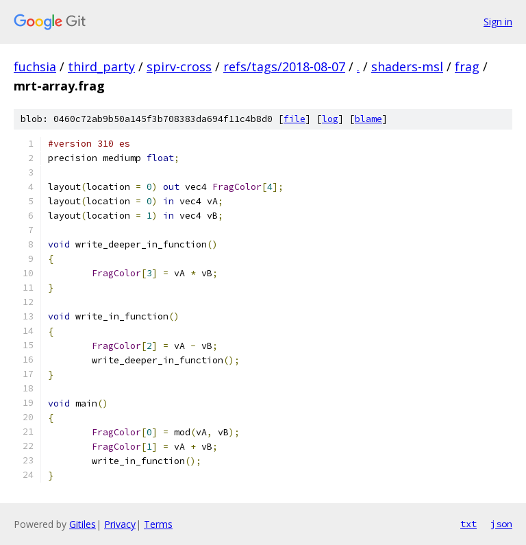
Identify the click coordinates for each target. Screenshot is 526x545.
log (330, 119)
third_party (101, 66)
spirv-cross (179, 66)
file (294, 119)
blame (368, 119)
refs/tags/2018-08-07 (284, 66)
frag (467, 66)
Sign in (498, 21)
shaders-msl (407, 66)
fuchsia (35, 66)
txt (468, 524)
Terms (158, 524)
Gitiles (82, 524)
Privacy (120, 524)
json (501, 524)
